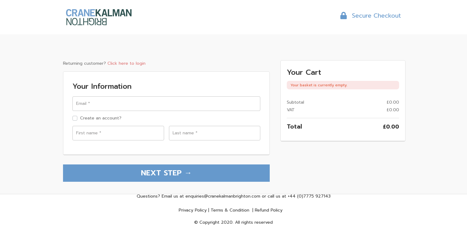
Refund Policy (269, 210)
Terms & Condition (230, 210)
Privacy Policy (193, 210)
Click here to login (126, 63)
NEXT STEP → (166, 173)
